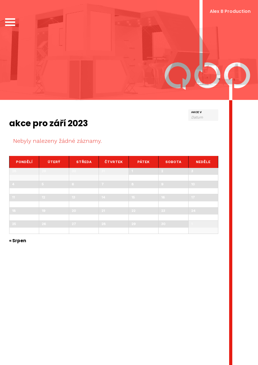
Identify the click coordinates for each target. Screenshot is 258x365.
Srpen (17, 332)
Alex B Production (230, 11)
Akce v (196, 112)
